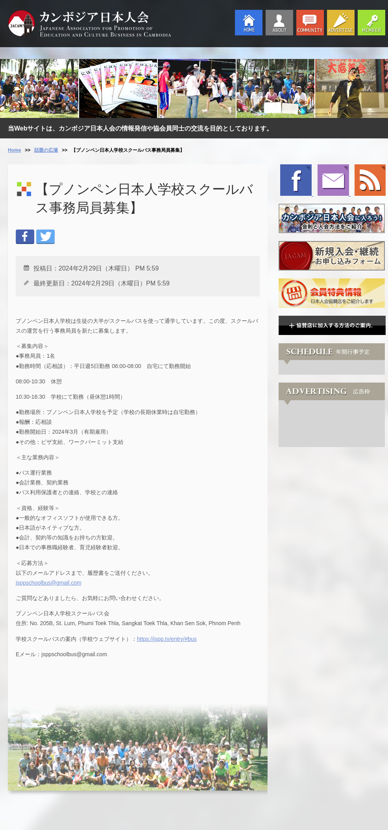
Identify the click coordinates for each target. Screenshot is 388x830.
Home (14, 150)
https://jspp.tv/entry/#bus (167, 639)
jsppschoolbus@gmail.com (48, 583)
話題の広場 (46, 150)
